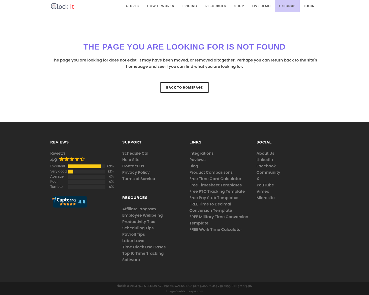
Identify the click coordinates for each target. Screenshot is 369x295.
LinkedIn (264, 160)
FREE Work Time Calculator (215, 229)
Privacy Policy (136, 172)
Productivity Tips (138, 221)
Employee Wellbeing (142, 215)
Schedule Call (135, 153)
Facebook (266, 166)
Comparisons (219, 172)
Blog (193, 166)
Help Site (131, 160)
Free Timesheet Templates (215, 185)
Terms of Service (138, 179)
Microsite (265, 198)
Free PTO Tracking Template (217, 191)
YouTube (265, 185)
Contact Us (133, 166)
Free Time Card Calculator (215, 179)
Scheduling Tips (138, 228)
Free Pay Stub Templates (213, 198)
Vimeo (262, 191)
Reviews (57, 153)
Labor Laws (133, 241)
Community (268, 172)
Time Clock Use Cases (144, 247)
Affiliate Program (139, 209)
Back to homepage (184, 87)
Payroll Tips (133, 234)
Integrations (201, 153)
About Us (265, 153)
